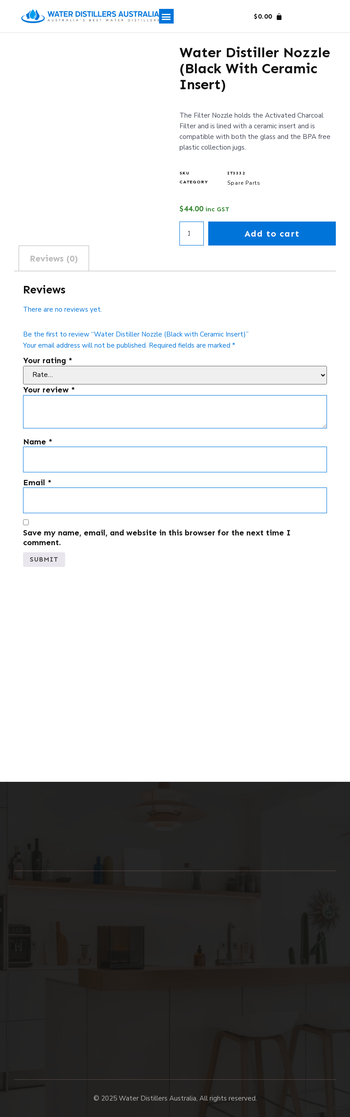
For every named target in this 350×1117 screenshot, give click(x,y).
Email (37, 482)
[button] (166, 16)
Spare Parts (244, 182)
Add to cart (272, 233)
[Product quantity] (191, 234)
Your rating (47, 360)
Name (37, 442)
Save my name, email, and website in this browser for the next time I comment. (157, 537)
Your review (49, 390)
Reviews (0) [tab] (54, 258)
